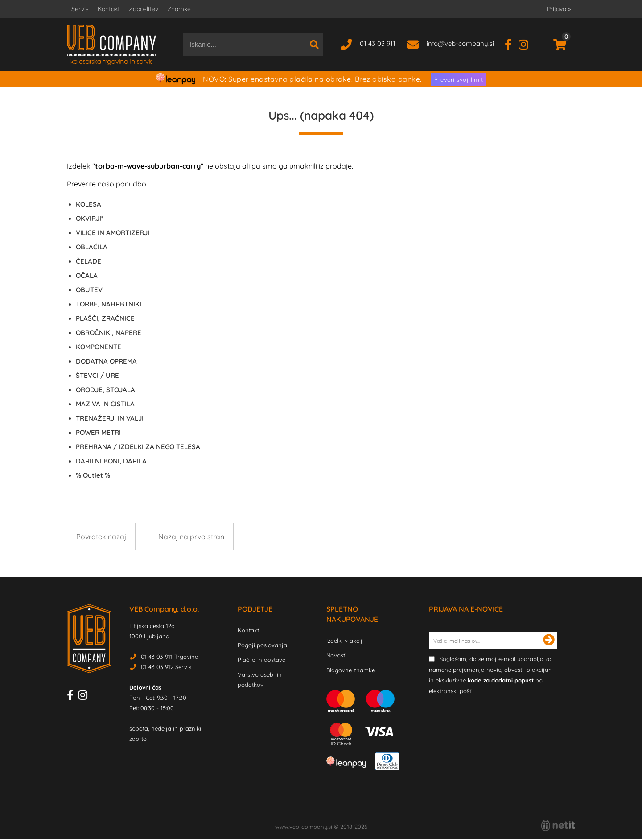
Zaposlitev (143, 9)
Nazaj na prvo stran (191, 536)
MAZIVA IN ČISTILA (105, 404)
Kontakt (109, 9)
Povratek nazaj (101, 536)
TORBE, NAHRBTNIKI (108, 304)
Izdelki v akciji (345, 640)
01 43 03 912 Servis (166, 666)
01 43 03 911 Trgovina (169, 656)
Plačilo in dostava (262, 659)
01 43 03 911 (377, 43)
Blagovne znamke (350, 670)
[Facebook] (512, 43)
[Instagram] (527, 43)
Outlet (93, 475)
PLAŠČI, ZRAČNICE (105, 318)
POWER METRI (98, 432)
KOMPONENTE (98, 347)
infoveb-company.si (460, 43)
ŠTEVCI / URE (97, 375)
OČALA (87, 275)
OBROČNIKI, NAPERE (108, 332)
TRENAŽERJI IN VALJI (110, 418)
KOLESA (88, 204)
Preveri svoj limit (458, 79)
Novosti (336, 655)
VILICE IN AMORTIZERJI (112, 232)
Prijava (559, 9)
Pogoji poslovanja (262, 645)
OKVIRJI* (89, 218)
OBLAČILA (91, 247)
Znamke (179, 9)
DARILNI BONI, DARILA (111, 461)
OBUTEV (89, 289)
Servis (80, 9)
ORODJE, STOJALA (105, 389)
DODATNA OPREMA (106, 361)
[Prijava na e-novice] (548, 640)
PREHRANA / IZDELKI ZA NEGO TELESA (138, 446)
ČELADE (88, 261)
